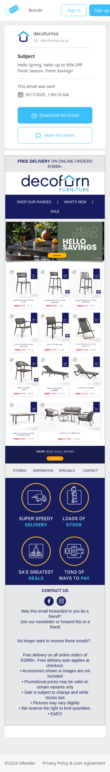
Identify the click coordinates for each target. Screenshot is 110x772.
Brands (35, 10)
